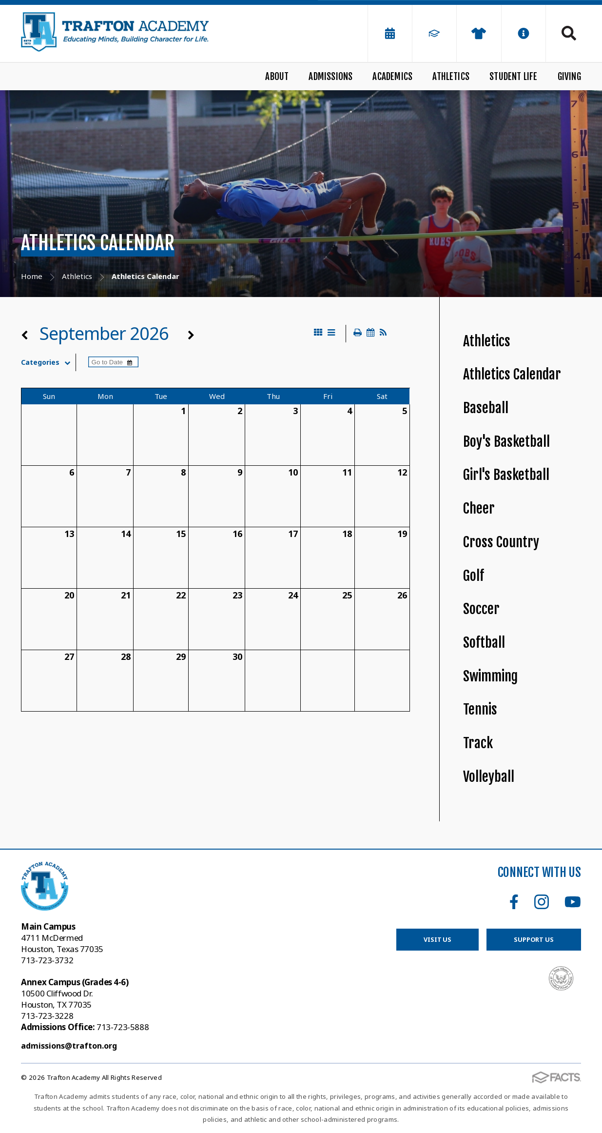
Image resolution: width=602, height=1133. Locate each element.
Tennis (480, 709)
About (277, 76)
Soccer (481, 608)
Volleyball (488, 776)
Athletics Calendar (512, 374)
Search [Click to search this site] (569, 33)
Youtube (572, 901)
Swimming (490, 676)
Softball (484, 642)
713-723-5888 (85, 1027)
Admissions (330, 76)
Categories (48, 362)
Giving (569, 76)
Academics (392, 76)
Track (478, 743)
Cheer (479, 508)
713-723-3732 (47, 960)
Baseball (485, 408)
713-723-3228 (47, 1015)
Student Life (513, 76)
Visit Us (437, 939)
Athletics (450, 76)
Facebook (514, 901)
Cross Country (501, 542)
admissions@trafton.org (69, 1045)
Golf (473, 575)
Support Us (534, 939)
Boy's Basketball (506, 441)
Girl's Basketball (506, 474)
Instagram (541, 901)
